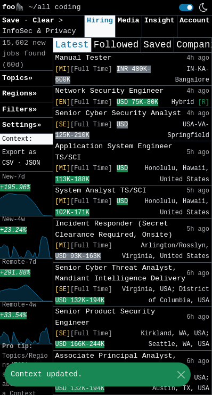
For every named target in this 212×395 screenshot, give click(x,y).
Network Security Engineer (109, 91)
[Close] (180, 374)
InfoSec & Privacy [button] (39, 31)
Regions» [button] (19, 94)
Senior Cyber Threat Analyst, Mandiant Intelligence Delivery (120, 273)
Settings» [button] (21, 125)
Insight (159, 21)
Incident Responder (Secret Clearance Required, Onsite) (114, 229)
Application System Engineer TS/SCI (114, 151)
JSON (32, 163)
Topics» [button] (17, 78)
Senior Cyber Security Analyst (118, 113)
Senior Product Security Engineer (105, 317)
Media (129, 21)
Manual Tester (83, 58)
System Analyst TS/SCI (100, 191)
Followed (116, 44)
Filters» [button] (19, 110)
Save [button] (13, 21)
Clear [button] (45, 21)
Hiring (100, 21)
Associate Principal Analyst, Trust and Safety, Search (116, 361)
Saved (157, 44)
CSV (7, 163)
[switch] (186, 7)
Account (195, 21)
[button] (26, 139)
